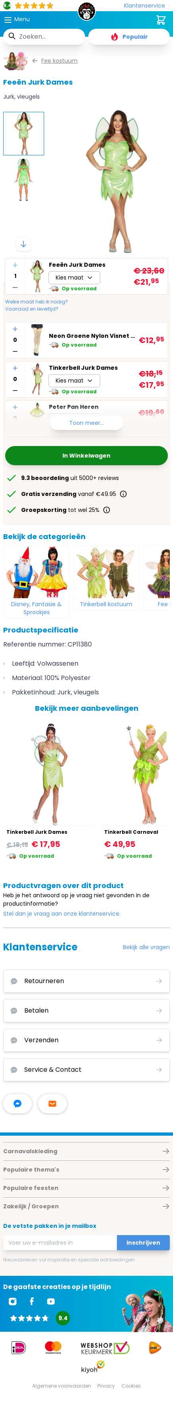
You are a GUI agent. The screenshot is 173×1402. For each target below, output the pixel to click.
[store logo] (86, 14)
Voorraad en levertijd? (31, 309)
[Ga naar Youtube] (51, 1301)
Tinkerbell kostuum (106, 604)
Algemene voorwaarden (61, 1385)
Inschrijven (143, 1243)
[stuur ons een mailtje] (52, 1103)
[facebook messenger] (17, 1103)
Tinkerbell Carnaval (131, 832)
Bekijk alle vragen (146, 947)
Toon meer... (86, 423)
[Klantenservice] (147, 6)
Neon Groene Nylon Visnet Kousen (92, 336)
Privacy (106, 1385)
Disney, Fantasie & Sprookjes (36, 608)
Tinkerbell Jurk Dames (83, 368)
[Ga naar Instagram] (13, 1301)
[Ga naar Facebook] (32, 1301)
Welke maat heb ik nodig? (36, 302)
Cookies (131, 1385)
